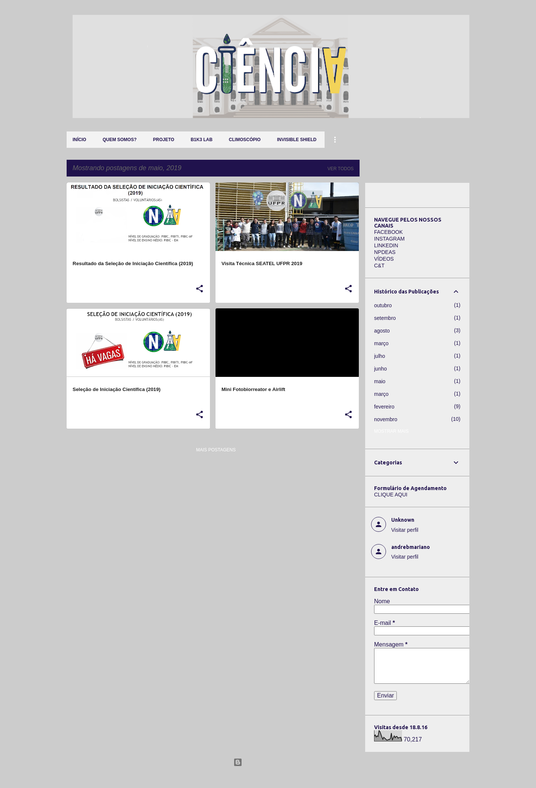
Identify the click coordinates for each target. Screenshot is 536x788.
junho (380, 369)
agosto (382, 331)
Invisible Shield (296, 139)
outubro (383, 305)
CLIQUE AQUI (390, 495)
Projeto (163, 139)
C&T (379, 266)
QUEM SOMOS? (120, 139)
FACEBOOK (388, 232)
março (381, 343)
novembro (385, 419)
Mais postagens (216, 449)
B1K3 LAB (202, 139)
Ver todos (341, 168)
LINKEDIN (386, 245)
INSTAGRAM (389, 239)
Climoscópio (245, 139)
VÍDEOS (384, 259)
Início (79, 139)
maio (379, 381)
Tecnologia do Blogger (268, 762)
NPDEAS (385, 252)
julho (379, 356)
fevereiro (384, 407)
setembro (385, 318)
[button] (199, 289)
